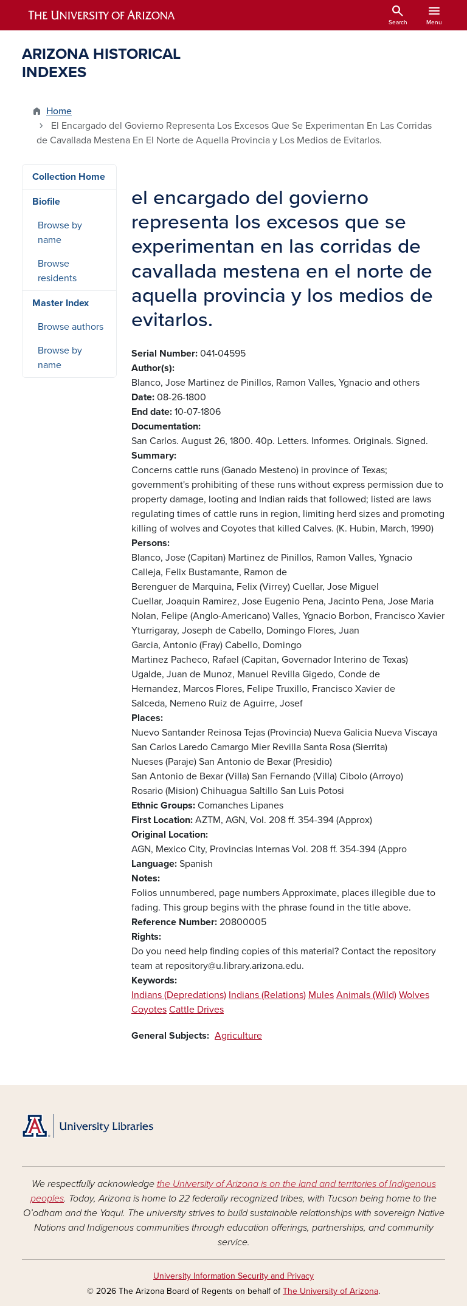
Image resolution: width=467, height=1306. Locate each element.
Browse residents (57, 271)
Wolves (414, 995)
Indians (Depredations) (178, 995)
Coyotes (149, 1009)
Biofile (46, 202)
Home (59, 111)
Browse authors (70, 327)
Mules (321, 995)
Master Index (60, 303)
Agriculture (238, 1036)
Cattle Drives (196, 1009)
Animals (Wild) (366, 995)
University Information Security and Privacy (233, 1276)
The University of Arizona (330, 1291)
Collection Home (68, 177)
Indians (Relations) (267, 995)
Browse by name (60, 232)
